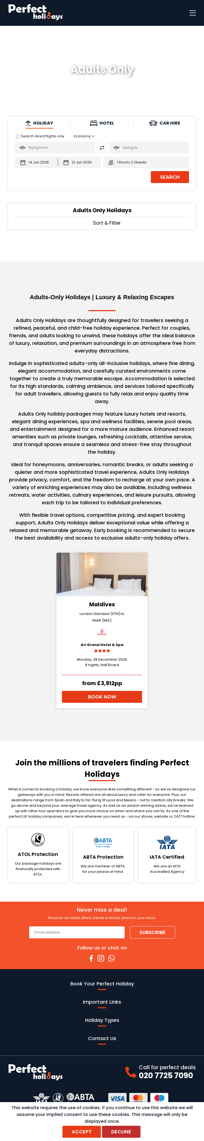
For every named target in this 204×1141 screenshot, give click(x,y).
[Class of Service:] (84, 136)
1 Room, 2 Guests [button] (131, 162)
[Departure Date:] (36, 162)
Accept (82, 1131)
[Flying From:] (55, 148)
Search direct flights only (42, 136)
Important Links (102, 1003)
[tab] (39, 123)
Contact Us (102, 1040)
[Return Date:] (79, 162)
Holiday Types (102, 1021)
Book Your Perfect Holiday (102, 985)
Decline (121, 1131)
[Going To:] (149, 148)
